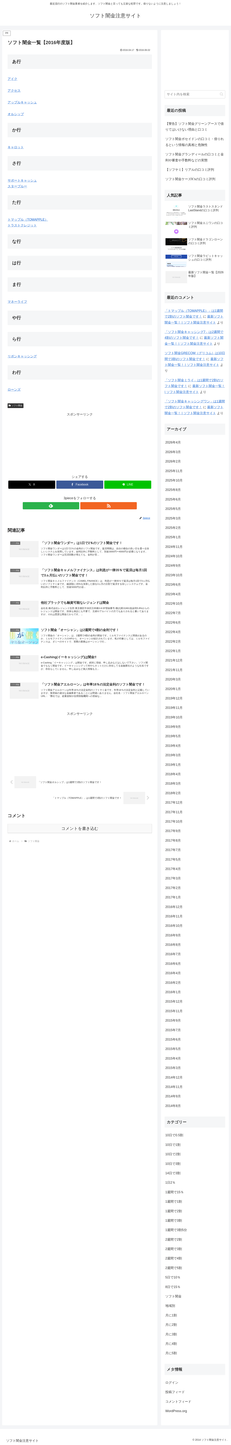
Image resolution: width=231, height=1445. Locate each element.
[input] (195, 94)
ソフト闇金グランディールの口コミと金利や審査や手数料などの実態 (194, 157)
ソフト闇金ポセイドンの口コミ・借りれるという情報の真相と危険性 (194, 142)
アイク (12, 79)
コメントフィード (178, 1401)
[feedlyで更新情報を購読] (75, 505)
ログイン (171, 1382)
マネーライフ (17, 302)
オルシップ (16, 114)
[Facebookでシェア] (79, 485)
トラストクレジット (22, 225)
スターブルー (17, 186)
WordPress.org (176, 1411)
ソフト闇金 (15, 405)
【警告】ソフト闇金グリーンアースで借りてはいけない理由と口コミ (194, 126)
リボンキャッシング (22, 356)
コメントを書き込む (79, 836)
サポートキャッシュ (22, 180)
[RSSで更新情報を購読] (84, 505)
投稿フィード (175, 1392)
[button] (221, 94)
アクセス (14, 90)
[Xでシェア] (31, 485)
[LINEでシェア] (127, 485)
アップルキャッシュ (22, 102)
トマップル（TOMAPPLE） (28, 219)
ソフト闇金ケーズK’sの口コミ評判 (190, 179)
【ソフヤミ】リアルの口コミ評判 (189, 169)
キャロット (16, 147)
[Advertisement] (80, 442)
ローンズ (14, 389)
